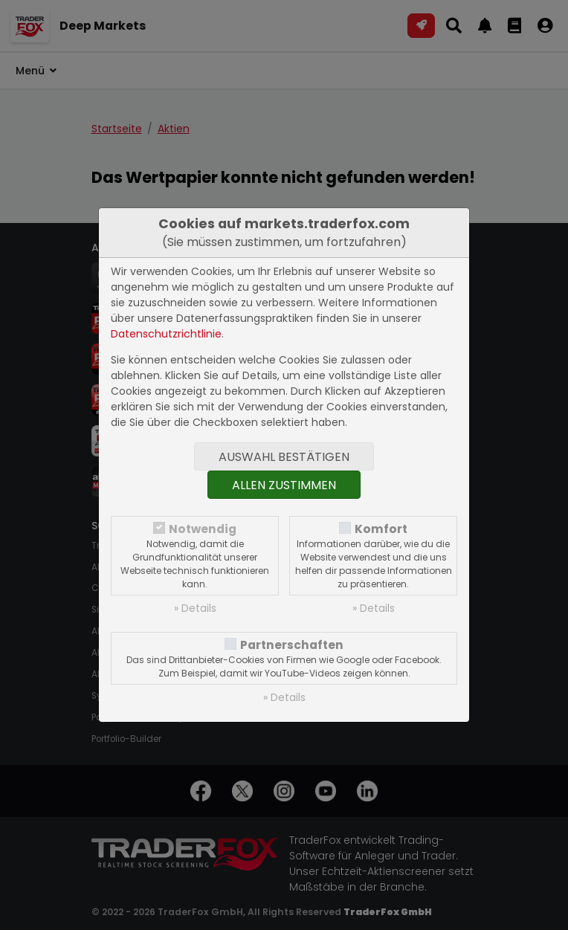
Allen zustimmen (284, 485)
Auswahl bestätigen (284, 456)
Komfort (381, 529)
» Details (195, 608)
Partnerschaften (291, 645)
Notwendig (202, 529)
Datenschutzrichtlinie (166, 333)
